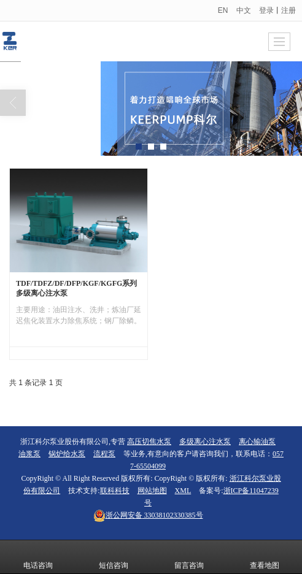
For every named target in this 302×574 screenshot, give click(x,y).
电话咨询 (38, 557)
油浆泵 (29, 454)
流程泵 (104, 454)
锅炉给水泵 (66, 454)
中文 (243, 10)
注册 (288, 10)
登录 (266, 10)
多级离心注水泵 (205, 441)
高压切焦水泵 (149, 441)
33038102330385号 (148, 515)
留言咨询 (189, 557)
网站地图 (152, 490)
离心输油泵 (257, 441)
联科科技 (115, 490)
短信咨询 (113, 557)
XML (183, 490)
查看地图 (264, 557)
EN (223, 10)
